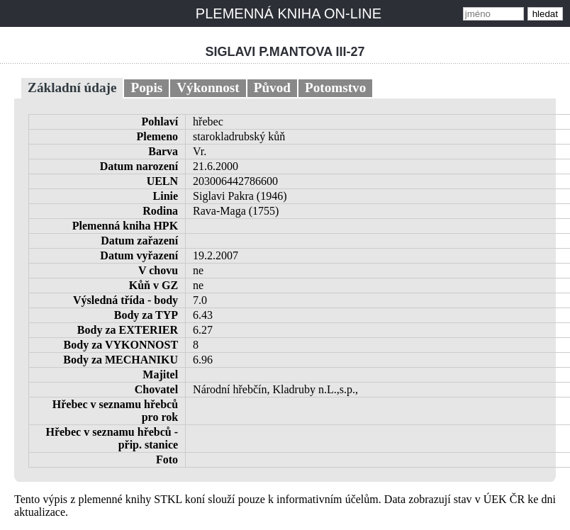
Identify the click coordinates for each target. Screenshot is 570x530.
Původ (272, 87)
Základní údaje (72, 87)
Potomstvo (335, 87)
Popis (146, 87)
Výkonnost (208, 87)
